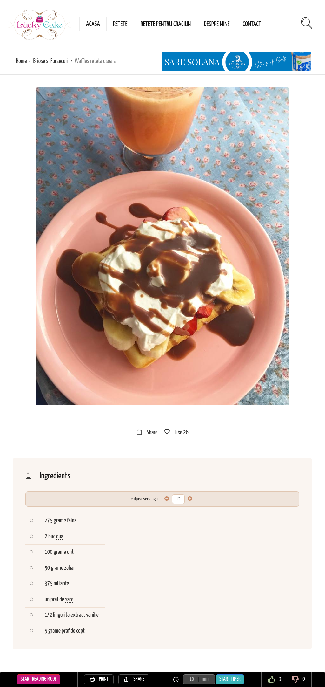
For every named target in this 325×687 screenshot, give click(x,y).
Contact (251, 24)
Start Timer (230, 679)
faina (72, 521)
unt (70, 552)
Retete (120, 24)
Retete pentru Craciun (166, 24)
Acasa (93, 24)
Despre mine (216, 24)
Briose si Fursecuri (50, 61)
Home (21, 61)
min (205, 679)
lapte (64, 584)
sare (69, 599)
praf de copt (73, 631)
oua (59, 536)
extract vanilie (84, 615)
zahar (69, 568)
